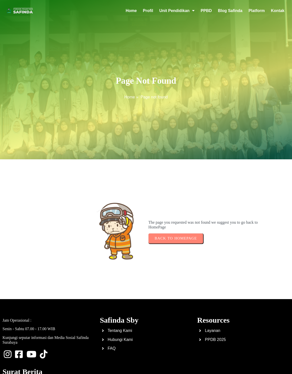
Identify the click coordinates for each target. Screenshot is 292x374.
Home (129, 97)
